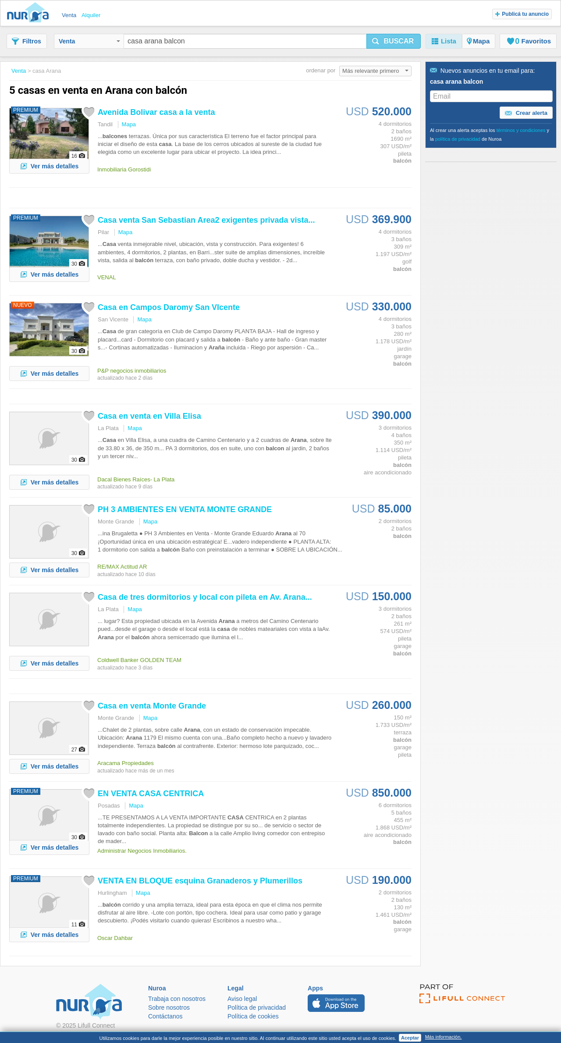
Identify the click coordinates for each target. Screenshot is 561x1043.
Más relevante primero (375, 71)
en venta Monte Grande (152, 705)
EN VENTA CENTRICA (151, 793)
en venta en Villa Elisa (149, 416)
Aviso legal (242, 998)
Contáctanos (165, 1016)
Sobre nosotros (169, 1007)
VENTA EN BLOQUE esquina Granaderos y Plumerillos (200, 880)
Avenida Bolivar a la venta (156, 112)
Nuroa (30, 13)
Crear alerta (526, 113)
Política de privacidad (256, 1007)
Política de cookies (253, 1016)
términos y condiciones (521, 130)
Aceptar (410, 1037)
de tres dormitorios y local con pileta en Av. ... (205, 597)
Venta (89, 41)
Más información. (443, 1036)
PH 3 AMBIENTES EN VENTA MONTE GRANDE (185, 509)
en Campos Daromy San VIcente (169, 307)
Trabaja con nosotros (177, 998)
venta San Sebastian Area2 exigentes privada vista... (206, 220)
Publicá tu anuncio (522, 14)
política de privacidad (457, 139)
